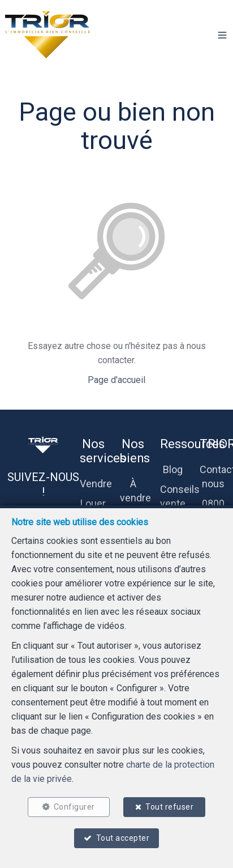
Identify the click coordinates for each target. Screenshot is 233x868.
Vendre (96, 484)
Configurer (74, 806)
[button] (222, 35)
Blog (173, 469)
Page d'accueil (116, 380)
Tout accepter (123, 838)
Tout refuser (169, 806)
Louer (93, 503)
